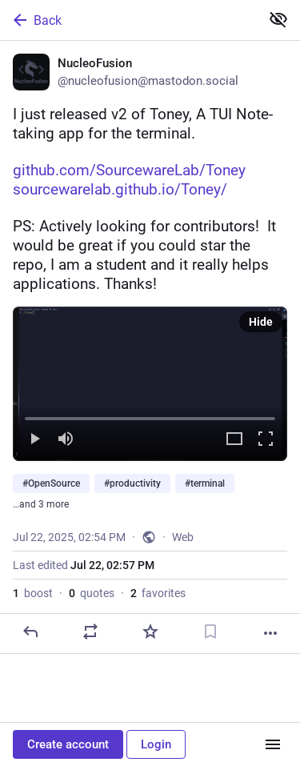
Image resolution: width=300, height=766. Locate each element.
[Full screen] (265, 440)
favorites (158, 593)
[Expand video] (234, 440)
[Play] (34, 440)
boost (33, 593)
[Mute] (65, 440)
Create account (68, 744)
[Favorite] (150, 631)
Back (36, 20)
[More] (270, 633)
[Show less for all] (278, 19)
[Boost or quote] (90, 631)
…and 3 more (41, 504)
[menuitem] (150, 384)
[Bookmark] (210, 631)
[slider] (150, 415)
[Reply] (30, 631)
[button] (150, 384)
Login (156, 744)
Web (183, 537)
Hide (261, 321)
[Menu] (272, 744)
